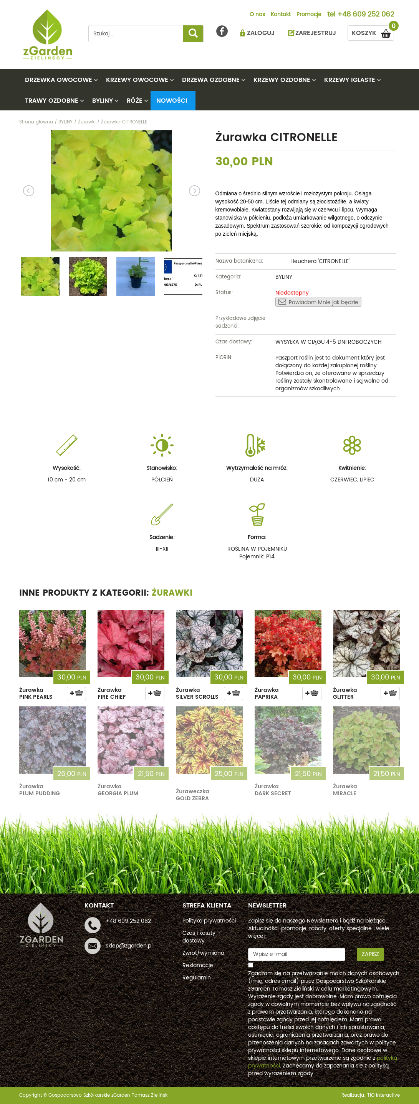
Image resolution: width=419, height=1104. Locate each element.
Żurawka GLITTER (345, 693)
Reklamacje (197, 965)
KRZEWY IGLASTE (349, 80)
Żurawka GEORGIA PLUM (118, 790)
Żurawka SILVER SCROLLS (197, 693)
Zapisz (370, 954)
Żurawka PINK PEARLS (36, 693)
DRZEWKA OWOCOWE (58, 80)
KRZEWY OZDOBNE (281, 80)
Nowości (171, 101)
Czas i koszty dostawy (198, 937)
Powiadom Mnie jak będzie (318, 302)
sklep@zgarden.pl (129, 945)
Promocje (308, 15)
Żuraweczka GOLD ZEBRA (192, 795)
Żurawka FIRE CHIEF (112, 693)
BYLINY (102, 101)
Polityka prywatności (209, 920)
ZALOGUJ (261, 33)
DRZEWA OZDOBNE (211, 80)
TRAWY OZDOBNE (51, 101)
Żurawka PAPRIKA (267, 693)
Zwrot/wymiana (203, 953)
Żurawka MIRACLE (345, 790)
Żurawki (172, 593)
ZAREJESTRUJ (315, 33)
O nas (257, 15)
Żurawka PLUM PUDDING (39, 790)
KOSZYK (373, 31)
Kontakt (281, 15)
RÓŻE (134, 101)
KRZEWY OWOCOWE (137, 80)
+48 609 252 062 (365, 15)
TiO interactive (383, 1095)
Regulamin (196, 977)
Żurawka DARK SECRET (273, 790)
